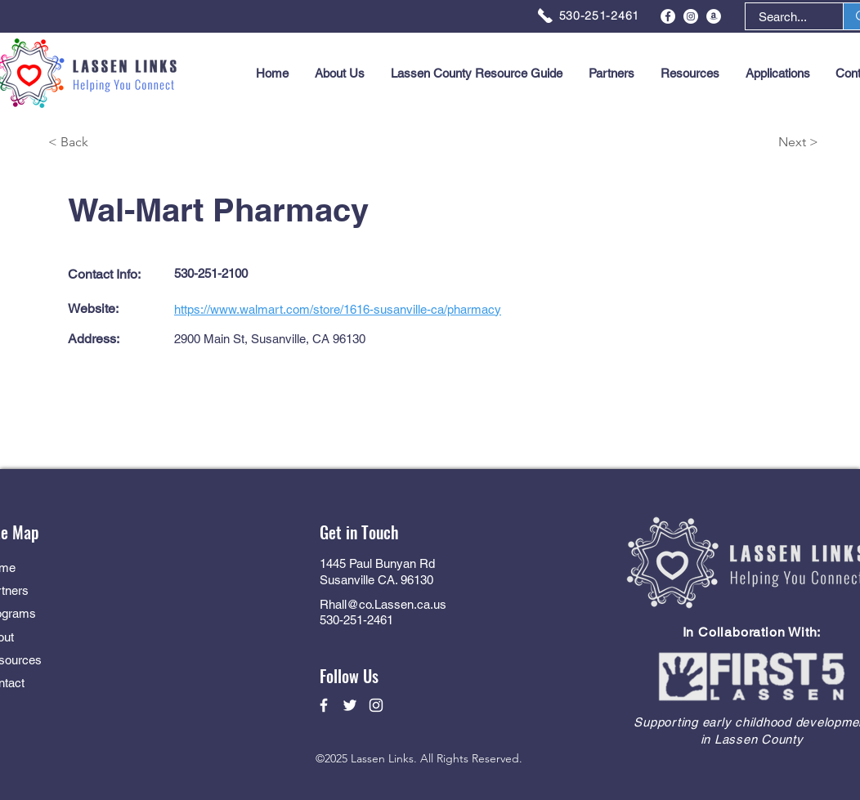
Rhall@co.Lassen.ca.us (383, 604)
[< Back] (106, 143)
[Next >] (760, 143)
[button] (777, 73)
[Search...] (782, 17)
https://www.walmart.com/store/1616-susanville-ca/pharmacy (337, 309)
